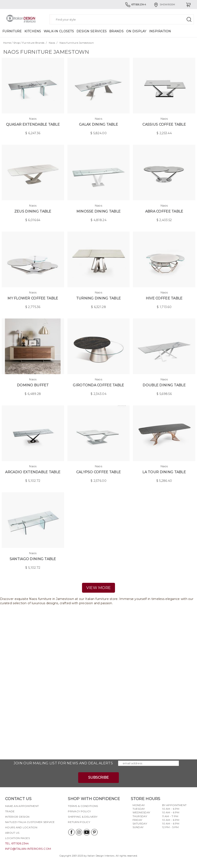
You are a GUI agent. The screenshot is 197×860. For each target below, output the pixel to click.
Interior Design (17, 816)
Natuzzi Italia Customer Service (30, 822)
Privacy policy (79, 811)
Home (7, 42)
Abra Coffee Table (164, 211)
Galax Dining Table (98, 124)
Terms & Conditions (83, 806)
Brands (116, 31)
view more (98, 587)
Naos (52, 42)
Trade (10, 811)
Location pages (17, 838)
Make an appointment (22, 806)
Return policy (79, 822)
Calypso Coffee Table (98, 472)
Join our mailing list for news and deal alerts (63, 763)
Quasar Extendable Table (33, 124)
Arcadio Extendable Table (32, 472)
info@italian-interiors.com (28, 848)
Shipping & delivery (82, 816)
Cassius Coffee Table (164, 124)
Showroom (164, 4)
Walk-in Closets (59, 31)
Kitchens (32, 31)
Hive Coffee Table (164, 298)
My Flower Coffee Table (32, 298)
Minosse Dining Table (98, 211)
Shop (16, 42)
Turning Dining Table (98, 298)
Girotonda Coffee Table (98, 385)
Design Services (91, 31)
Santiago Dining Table (33, 559)
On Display (136, 31)
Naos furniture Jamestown (77, 42)
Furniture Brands (33, 42)
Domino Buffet (33, 385)
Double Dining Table (164, 385)
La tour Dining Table (164, 472)
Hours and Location (21, 827)
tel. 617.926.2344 (17, 843)
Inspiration (160, 31)
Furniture (12, 31)
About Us (12, 832)
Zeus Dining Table (32, 211)
